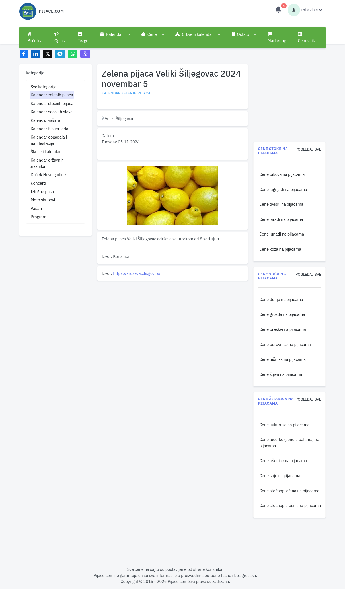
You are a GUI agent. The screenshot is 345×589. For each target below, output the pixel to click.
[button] (114, 34)
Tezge (83, 37)
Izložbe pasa (42, 191)
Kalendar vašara (45, 120)
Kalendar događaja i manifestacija (48, 140)
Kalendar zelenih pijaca (52, 95)
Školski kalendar (46, 151)
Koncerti (38, 183)
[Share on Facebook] (24, 54)
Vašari (36, 208)
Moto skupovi (43, 200)
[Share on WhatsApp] (72, 54)
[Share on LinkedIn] (35, 54)
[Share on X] (47, 54)
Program (38, 216)
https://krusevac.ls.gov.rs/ (137, 273)
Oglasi (60, 37)
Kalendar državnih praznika (47, 163)
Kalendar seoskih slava (52, 111)
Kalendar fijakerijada (49, 128)
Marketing (277, 37)
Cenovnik (306, 37)
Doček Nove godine (48, 174)
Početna (34, 37)
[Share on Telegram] (60, 54)
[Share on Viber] (85, 54)
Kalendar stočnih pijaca (52, 103)
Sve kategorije (44, 86)
